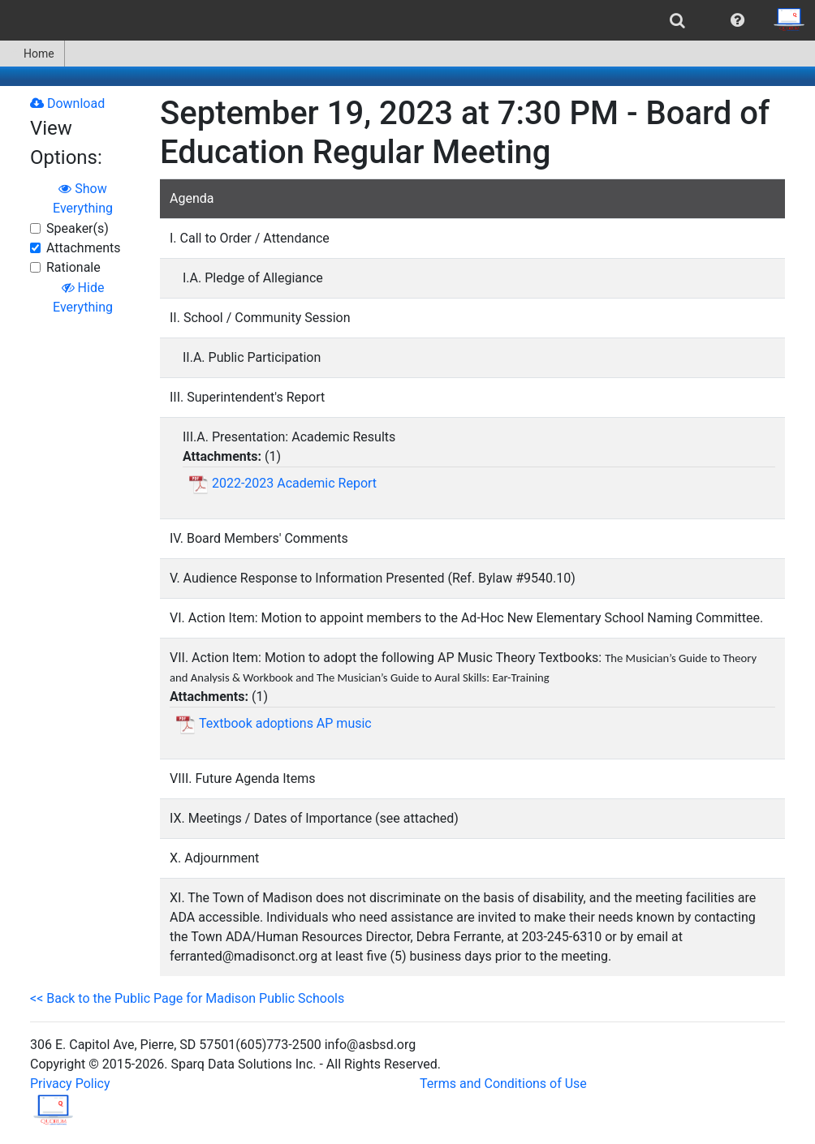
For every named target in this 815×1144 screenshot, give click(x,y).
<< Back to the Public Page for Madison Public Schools (187, 998)
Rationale (73, 267)
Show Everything (83, 198)
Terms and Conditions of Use (503, 1083)
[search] (677, 20)
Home (32, 53)
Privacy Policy (70, 1083)
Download (67, 103)
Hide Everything (83, 297)
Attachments (83, 248)
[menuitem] (677, 20)
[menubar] (407, 20)
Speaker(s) (77, 228)
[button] (737, 20)
